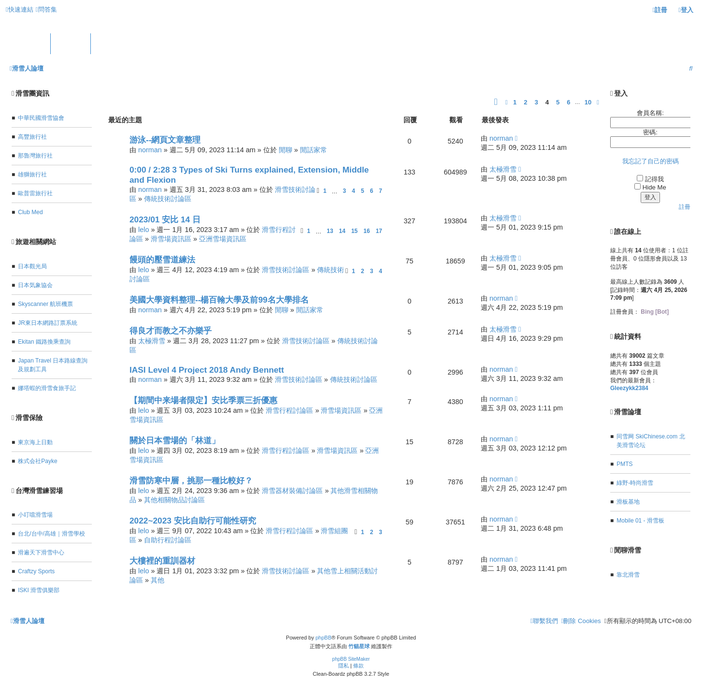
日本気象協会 (35, 285)
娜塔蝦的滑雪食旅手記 (47, 388)
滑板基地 (628, 501)
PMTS (624, 464)
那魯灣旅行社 (35, 155)
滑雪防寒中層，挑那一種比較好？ (191, 480)
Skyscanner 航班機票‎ (45, 304)
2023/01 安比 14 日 (165, 219)
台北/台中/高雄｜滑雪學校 (51, 533)
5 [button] (557, 102)
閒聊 (285, 150)
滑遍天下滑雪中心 (41, 552)
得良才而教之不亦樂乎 (170, 330)
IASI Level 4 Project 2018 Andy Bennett (206, 370)
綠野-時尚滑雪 (634, 483)
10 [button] (588, 102)
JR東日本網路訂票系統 (47, 323)
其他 (157, 580)
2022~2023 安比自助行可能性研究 (192, 520)
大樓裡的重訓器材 (162, 561)
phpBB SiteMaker (351, 659)
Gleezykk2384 (629, 388)
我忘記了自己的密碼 (650, 161)
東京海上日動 (35, 442)
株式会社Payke (37, 461)
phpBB (323, 637)
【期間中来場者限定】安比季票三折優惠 (203, 400)
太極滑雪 (502, 169)
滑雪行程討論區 (289, 410)
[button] (496, 102)
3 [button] (536, 102)
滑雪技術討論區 (285, 270)
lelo (143, 229)
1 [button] (514, 102)
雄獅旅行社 (32, 174)
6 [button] (568, 102)
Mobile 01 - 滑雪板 (640, 520)
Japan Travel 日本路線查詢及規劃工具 (52, 365)
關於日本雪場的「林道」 (174, 440)
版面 (70, 44)
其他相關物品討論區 (174, 500)
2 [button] (525, 102)
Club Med (30, 212)
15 (354, 231)
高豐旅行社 (32, 136)
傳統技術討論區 (167, 199)
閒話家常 (313, 150)
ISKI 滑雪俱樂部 (38, 590)
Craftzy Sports (36, 571)
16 (366, 231)
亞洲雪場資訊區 (222, 239)
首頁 (30, 44)
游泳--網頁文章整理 (165, 140)
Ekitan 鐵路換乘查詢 (44, 341)
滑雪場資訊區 (171, 239)
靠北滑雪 (628, 574)
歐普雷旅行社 (35, 193)
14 (342, 231)
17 (379, 231)
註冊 (684, 206)
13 (330, 231)
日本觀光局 (32, 266)
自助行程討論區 (167, 540)
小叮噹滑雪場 (35, 514)
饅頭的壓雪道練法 (162, 259)
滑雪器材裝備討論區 (292, 490)
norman (150, 150)
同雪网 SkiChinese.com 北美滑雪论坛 (650, 441)
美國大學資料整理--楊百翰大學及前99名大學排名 (219, 300)
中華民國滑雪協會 (41, 118)
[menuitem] (46, 9)
